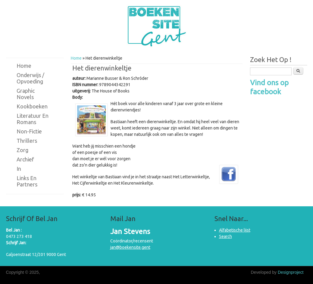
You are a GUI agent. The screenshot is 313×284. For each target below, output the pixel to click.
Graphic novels (26, 94)
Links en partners (27, 181)
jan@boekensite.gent (130, 247)
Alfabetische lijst (234, 230)
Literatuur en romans (33, 119)
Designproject (291, 272)
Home (76, 58)
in (19, 169)
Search (225, 236)
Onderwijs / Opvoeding (30, 78)
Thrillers (27, 141)
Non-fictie (29, 131)
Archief (25, 159)
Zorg (22, 150)
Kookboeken (32, 106)
